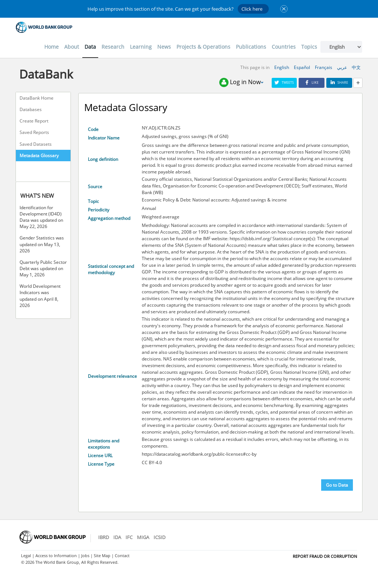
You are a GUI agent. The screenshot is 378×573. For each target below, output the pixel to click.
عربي (342, 67)
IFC (129, 537)
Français (323, 67)
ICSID (159, 537)
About (71, 46)
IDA (117, 537)
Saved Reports (34, 132)
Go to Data (337, 485)
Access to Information (56, 555)
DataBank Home (37, 98)
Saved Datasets (36, 144)
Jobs (85, 555)
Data (90, 46)
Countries (284, 46)
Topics (309, 46)
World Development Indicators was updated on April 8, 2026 (40, 295)
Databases (31, 109)
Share (339, 82)
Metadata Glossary (39, 155)
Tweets (284, 82)
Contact (122, 555)
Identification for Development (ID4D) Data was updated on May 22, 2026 (41, 216)
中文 (356, 67)
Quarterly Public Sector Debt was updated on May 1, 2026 (43, 268)
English (281, 67)
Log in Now (241, 82)
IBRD (103, 537)
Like (312, 82)
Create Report (34, 121)
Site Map (102, 555)
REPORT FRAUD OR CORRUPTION (325, 556)
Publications (251, 46)
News (164, 46)
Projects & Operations (203, 46)
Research (113, 46)
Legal (26, 555)
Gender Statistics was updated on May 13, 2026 (42, 244)
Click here (251, 9)
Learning (141, 46)
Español (302, 67)
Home (51, 46)
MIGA (143, 537)
